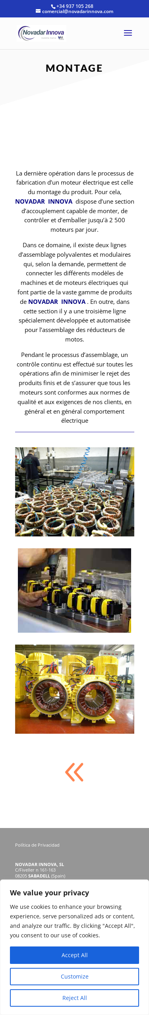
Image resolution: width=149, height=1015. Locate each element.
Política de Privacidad (38, 845)
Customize (75, 976)
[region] (74, 947)
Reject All (74, 998)
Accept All (75, 955)
